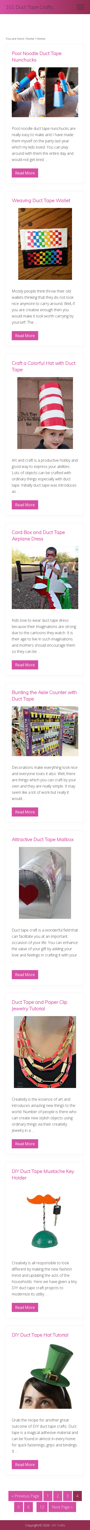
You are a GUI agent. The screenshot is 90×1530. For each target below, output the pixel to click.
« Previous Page (25, 1497)
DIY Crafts (58, 1525)
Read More (25, 174)
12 (42, 1508)
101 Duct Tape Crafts (29, 7)
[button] (80, 7)
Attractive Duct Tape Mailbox (42, 839)
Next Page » (62, 1508)
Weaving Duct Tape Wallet (41, 200)
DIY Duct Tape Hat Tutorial (40, 1335)
